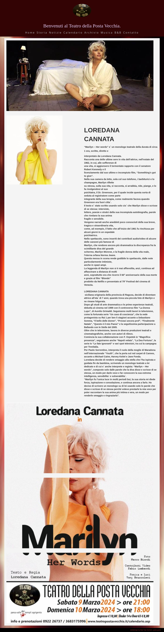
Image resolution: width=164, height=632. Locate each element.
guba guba (157, 630)
